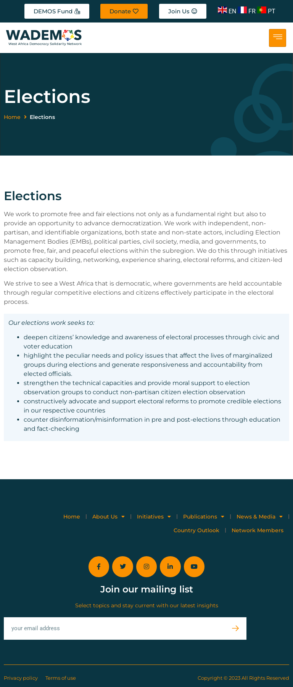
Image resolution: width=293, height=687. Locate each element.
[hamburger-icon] (277, 38)
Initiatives (154, 516)
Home (12, 117)
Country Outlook (196, 530)
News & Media (260, 516)
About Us (108, 516)
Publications (203, 516)
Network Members (257, 530)
